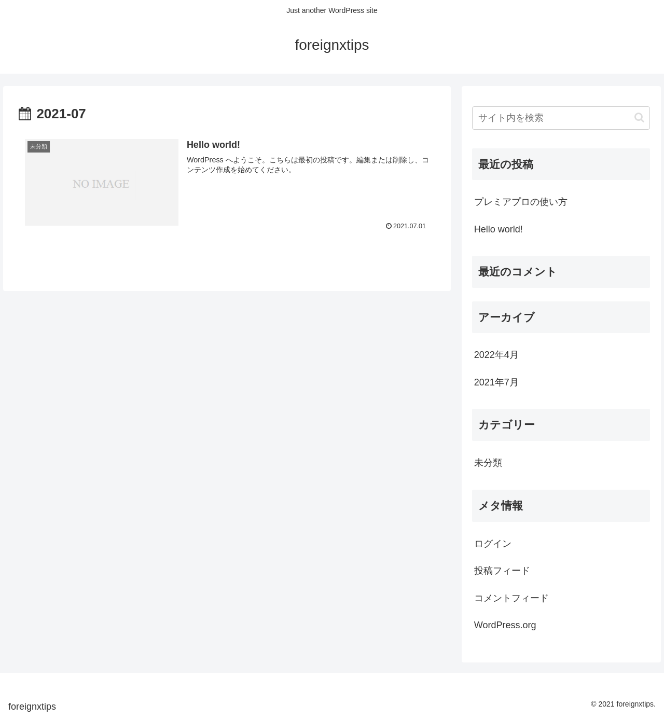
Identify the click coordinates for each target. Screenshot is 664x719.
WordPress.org (505, 625)
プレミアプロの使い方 (521, 202)
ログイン (492, 543)
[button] (639, 117)
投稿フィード (502, 570)
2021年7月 (496, 382)
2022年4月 (496, 355)
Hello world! (498, 229)
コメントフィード (511, 598)
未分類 (488, 463)
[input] (561, 118)
